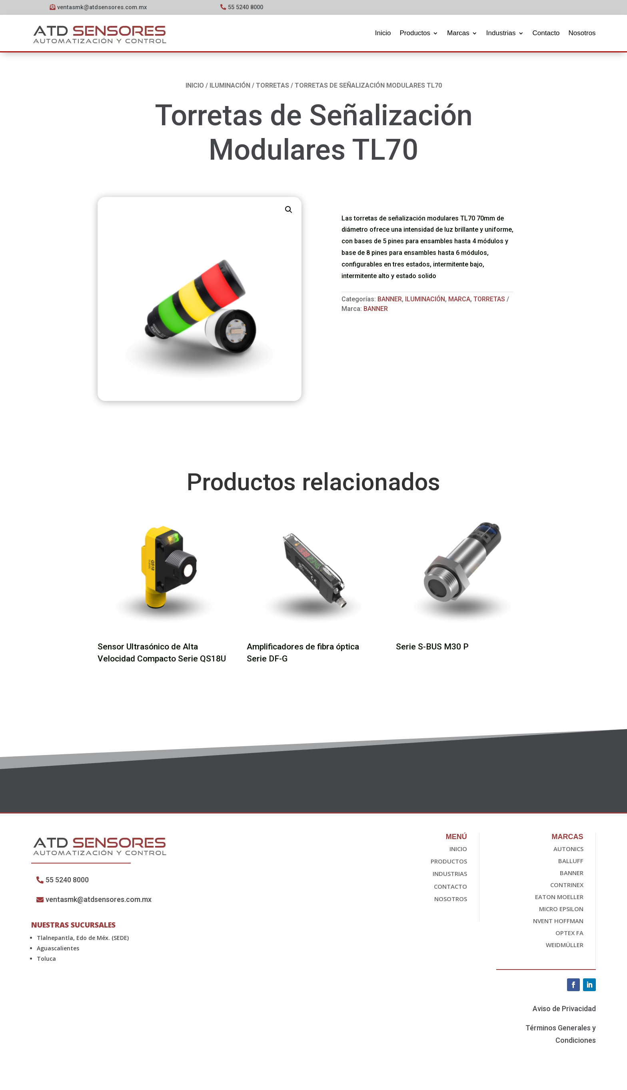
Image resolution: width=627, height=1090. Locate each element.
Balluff (570, 862)
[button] (289, 210)
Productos (415, 33)
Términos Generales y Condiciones (560, 1035)
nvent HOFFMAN (558, 922)
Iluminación (230, 86)
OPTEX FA (569, 934)
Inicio (383, 33)
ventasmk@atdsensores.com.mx (102, 7)
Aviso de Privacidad (564, 1009)
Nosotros (582, 33)
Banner (389, 300)
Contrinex (566, 886)
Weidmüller (564, 946)
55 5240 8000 (247, 7)
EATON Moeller (559, 898)
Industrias (501, 33)
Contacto (546, 33)
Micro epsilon (561, 910)
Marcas (458, 33)
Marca (459, 300)
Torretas (272, 86)
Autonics (568, 850)
